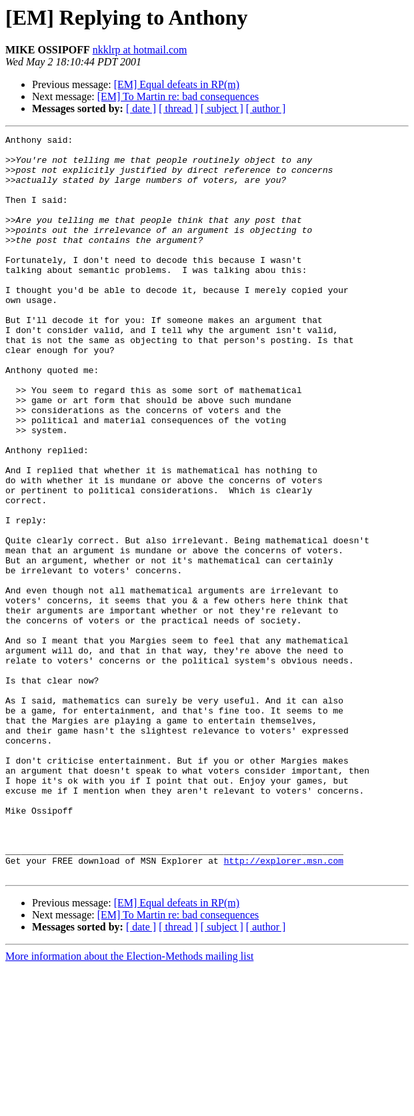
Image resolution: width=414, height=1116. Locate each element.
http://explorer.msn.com (283, 1007)
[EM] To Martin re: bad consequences (178, 96)
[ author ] (266, 108)
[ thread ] (178, 108)
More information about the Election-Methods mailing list (129, 1104)
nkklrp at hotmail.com (140, 49)
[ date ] (141, 108)
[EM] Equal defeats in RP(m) (176, 84)
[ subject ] (222, 108)
